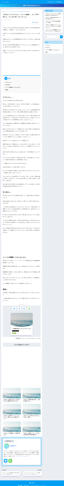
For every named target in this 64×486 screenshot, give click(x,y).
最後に (7, 86)
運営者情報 (20, 482)
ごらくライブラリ (8, 2)
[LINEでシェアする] (29, 305)
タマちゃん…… (9, 79)
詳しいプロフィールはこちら (22, 453)
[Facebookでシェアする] (19, 305)
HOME (32, 479)
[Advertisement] (22, 61)
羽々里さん (8, 81)
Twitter (5, 460)
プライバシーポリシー (35, 482)
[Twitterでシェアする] (14, 305)
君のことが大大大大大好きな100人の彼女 (31, 335)
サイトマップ (43, 482)
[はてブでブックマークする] (24, 305)
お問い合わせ (59, 1)
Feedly (10, 460)
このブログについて (51, 1)
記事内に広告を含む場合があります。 (32, 5)
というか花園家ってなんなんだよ (13, 84)
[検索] (61, 37)
